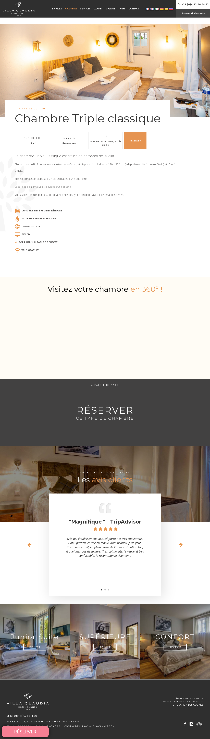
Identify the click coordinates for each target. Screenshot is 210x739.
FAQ (34, 716)
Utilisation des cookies (188, 704)
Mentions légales (18, 716)
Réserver (35, 647)
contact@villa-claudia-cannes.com (89, 726)
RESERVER (135, 140)
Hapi (166, 701)
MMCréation (195, 701)
